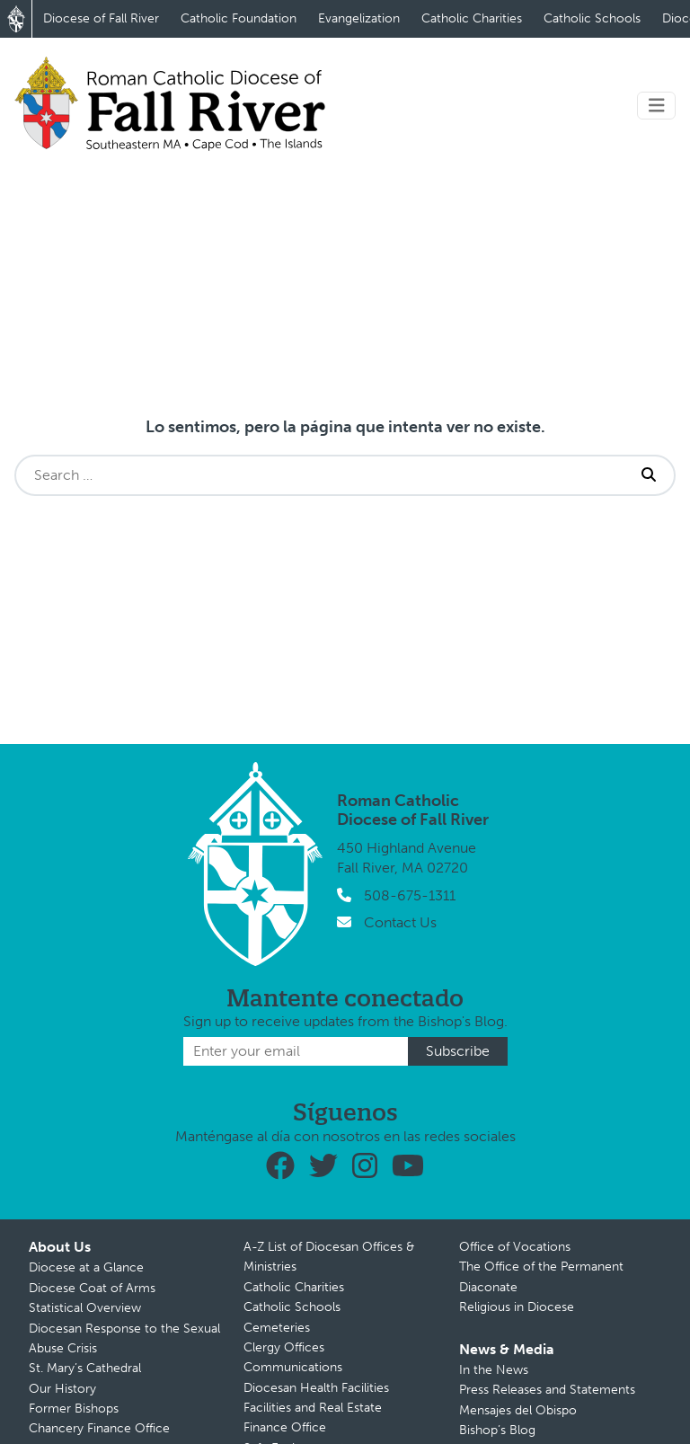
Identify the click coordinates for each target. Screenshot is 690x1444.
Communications (292, 1367)
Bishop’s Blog (497, 1430)
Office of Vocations (515, 1246)
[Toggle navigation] (657, 106)
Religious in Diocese (516, 1307)
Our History (62, 1388)
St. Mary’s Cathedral (85, 1368)
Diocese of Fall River (101, 18)
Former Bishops (74, 1408)
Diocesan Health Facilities (316, 1387)
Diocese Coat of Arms (92, 1288)
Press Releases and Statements (547, 1389)
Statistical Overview (85, 1308)
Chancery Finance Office (99, 1428)
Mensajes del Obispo (518, 1410)
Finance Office (284, 1427)
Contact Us (400, 922)
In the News (493, 1370)
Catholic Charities (471, 18)
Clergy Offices (283, 1347)
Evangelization (359, 18)
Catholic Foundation (238, 18)
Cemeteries (276, 1327)
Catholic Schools (592, 18)
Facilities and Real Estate (312, 1407)
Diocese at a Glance (86, 1267)
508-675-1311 (410, 895)
